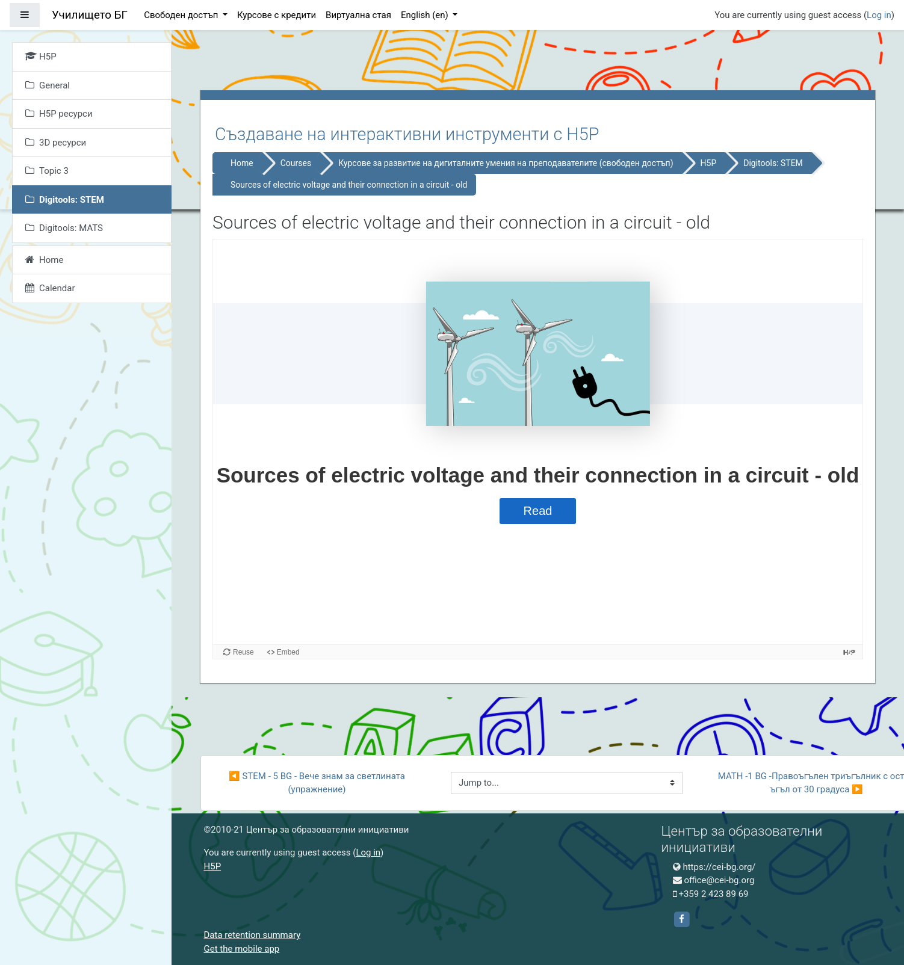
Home (242, 163)
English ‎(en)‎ (426, 15)
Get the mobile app (242, 948)
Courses (295, 163)
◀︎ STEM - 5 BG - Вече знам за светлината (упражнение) (318, 783)
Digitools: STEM (773, 163)
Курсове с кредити (276, 15)
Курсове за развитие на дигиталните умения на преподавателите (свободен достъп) (505, 163)
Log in (879, 15)
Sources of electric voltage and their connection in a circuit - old (349, 185)
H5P (709, 163)
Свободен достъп (182, 15)
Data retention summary (252, 935)
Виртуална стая (358, 15)
